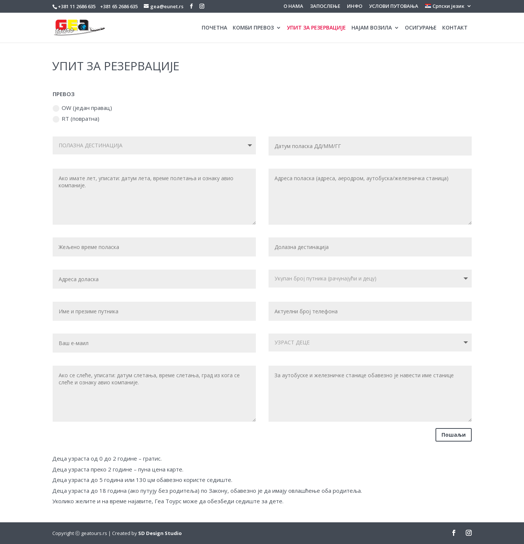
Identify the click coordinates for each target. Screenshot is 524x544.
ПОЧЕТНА (214, 28)
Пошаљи (453, 434)
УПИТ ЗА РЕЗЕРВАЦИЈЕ (316, 28)
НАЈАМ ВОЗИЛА (371, 28)
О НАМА (293, 6)
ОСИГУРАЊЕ (421, 28)
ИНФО (354, 6)
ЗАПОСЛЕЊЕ (325, 6)
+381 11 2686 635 (77, 6)
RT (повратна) (76, 119)
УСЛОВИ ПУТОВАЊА (393, 6)
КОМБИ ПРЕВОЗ (253, 28)
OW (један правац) (82, 108)
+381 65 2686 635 (119, 6)
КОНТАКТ (455, 28)
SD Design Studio (160, 533)
